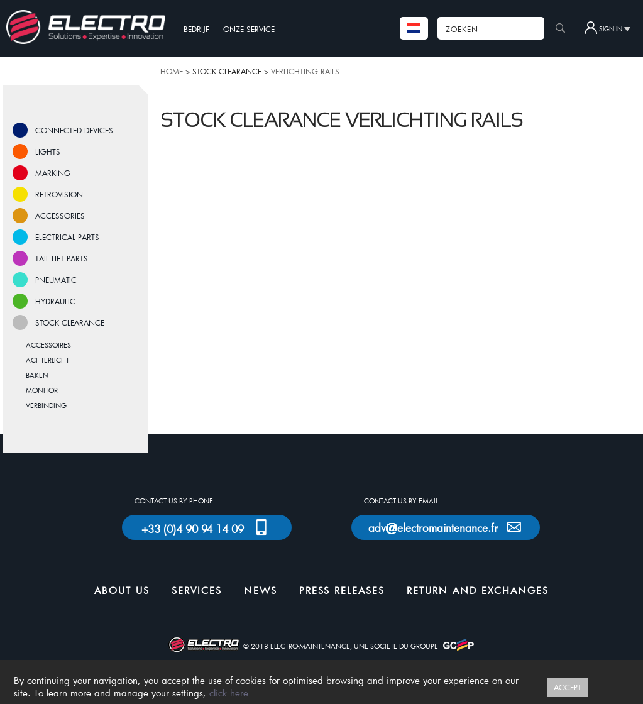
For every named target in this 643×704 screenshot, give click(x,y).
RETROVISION (59, 194)
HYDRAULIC (55, 301)
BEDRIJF (196, 29)
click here (228, 692)
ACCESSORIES (60, 216)
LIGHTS (47, 151)
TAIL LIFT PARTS (61, 258)
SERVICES (197, 590)
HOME (171, 71)
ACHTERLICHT (47, 360)
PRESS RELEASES (342, 590)
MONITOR (42, 390)
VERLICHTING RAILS (305, 71)
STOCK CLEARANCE (69, 322)
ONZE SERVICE (249, 29)
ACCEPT (567, 687)
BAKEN (37, 375)
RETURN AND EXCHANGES (478, 590)
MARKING (52, 173)
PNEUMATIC (56, 280)
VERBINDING (46, 405)
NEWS (260, 590)
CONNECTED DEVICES (74, 130)
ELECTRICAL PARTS (67, 237)
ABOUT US (122, 590)
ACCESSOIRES (48, 344)
